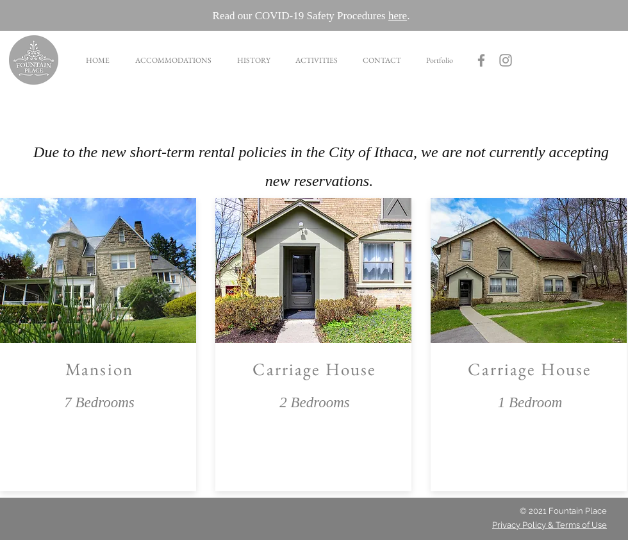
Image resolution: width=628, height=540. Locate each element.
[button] (173, 60)
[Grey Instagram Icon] (505, 60)
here (397, 16)
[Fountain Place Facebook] (481, 60)
